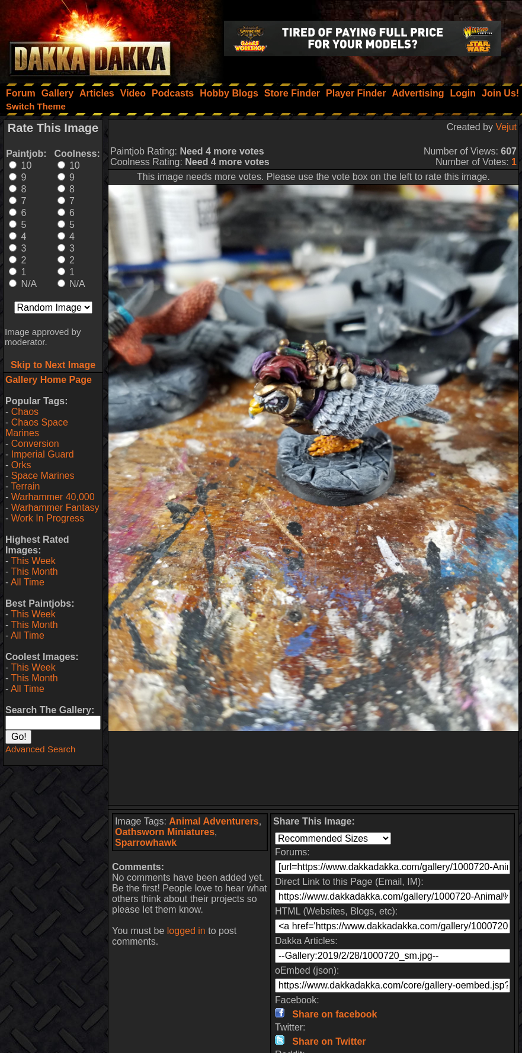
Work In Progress (47, 518)
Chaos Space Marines (36, 427)
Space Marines (43, 476)
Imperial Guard (42, 454)
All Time (27, 582)
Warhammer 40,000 (53, 497)
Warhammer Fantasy (55, 508)
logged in (186, 931)
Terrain (25, 486)
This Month (34, 571)
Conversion (35, 444)
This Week (33, 561)
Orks (21, 465)
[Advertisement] (313, 768)
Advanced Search (40, 749)
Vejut (506, 127)
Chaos (25, 412)
